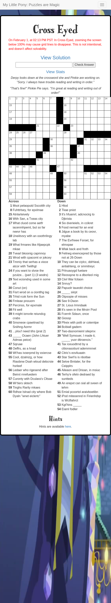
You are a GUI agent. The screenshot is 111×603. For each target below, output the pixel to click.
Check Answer (84, 64)
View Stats (55, 72)
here (68, 426)
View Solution (55, 57)
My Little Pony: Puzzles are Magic (31, 5)
